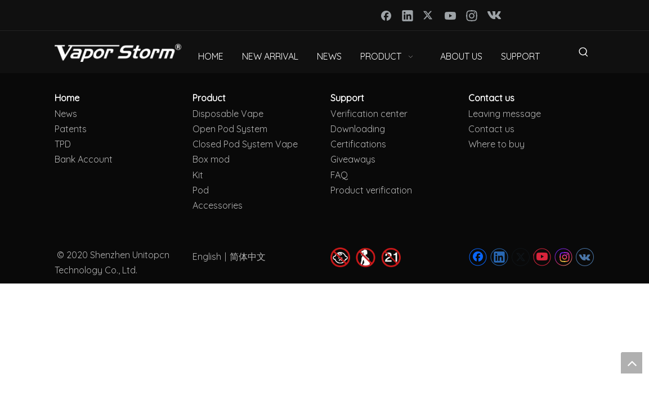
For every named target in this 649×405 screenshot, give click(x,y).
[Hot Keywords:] (584, 54)
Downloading (357, 128)
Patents (71, 128)
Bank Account (84, 159)
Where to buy (496, 144)
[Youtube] (450, 15)
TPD (63, 144)
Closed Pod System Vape (245, 144)
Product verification (371, 190)
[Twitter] (429, 15)
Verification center (369, 113)
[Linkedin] (408, 15)
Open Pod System (230, 128)
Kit (198, 175)
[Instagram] (472, 15)
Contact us (491, 128)
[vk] (493, 15)
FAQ (339, 175)
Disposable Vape (228, 113)
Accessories (218, 205)
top (631, 363)
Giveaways (352, 159)
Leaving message (504, 113)
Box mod (211, 159)
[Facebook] (386, 15)
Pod (201, 190)
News (66, 113)
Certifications (358, 144)
